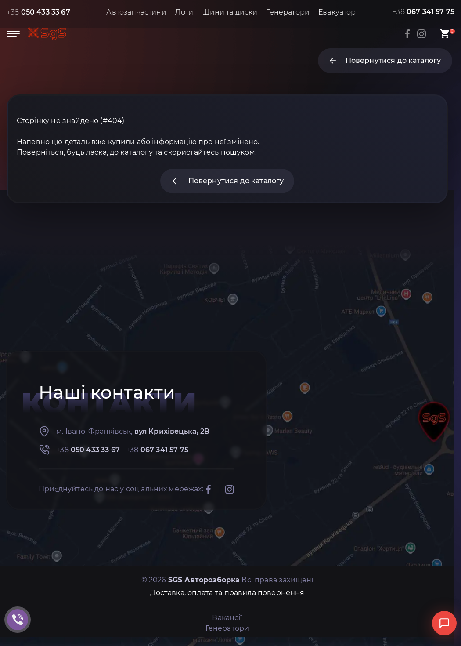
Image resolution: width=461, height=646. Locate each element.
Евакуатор (337, 12)
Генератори (288, 12)
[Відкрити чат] (444, 623)
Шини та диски (229, 12)
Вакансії (227, 617)
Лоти (184, 12)
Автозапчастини (136, 12)
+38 (38, 12)
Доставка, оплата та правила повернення (227, 592)
